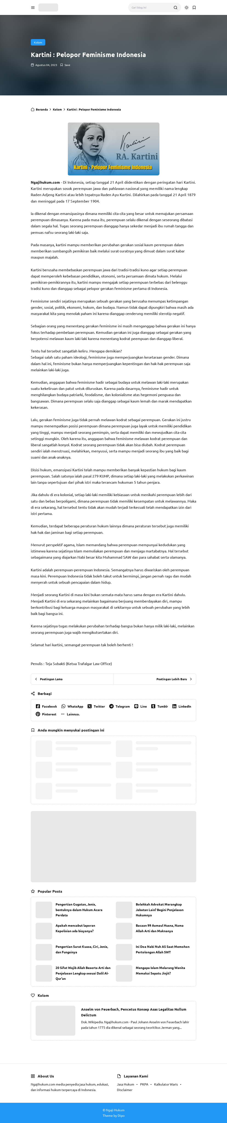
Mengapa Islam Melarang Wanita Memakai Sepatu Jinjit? (160, 970)
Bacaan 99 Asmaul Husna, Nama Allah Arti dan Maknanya (160, 928)
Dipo (121, 1115)
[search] (175, 8)
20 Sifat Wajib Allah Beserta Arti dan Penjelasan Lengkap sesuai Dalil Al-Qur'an (83, 973)
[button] (33, 8)
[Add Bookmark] (65, 64)
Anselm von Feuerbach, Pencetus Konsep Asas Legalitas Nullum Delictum (133, 1012)
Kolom (38, 42)
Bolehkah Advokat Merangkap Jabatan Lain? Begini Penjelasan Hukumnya (160, 909)
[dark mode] (186, 8)
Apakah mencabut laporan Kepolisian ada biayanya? (75, 928)
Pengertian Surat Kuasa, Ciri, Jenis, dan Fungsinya (82, 949)
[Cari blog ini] (151, 7)
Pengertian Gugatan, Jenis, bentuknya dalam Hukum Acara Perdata (79, 909)
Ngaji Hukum (115, 1110)
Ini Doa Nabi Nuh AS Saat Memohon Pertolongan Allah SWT (163, 949)
